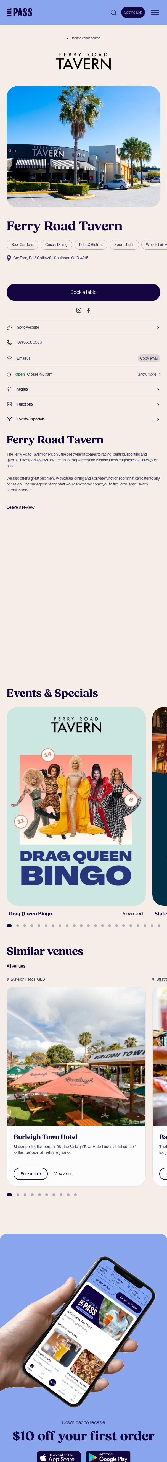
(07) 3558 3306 (24, 342)
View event (133, 913)
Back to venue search (83, 38)
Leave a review (21, 507)
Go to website (83, 327)
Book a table (83, 292)
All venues (16, 966)
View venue (63, 1174)
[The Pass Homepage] (19, 12)
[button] (9, 925)
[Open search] (113, 12)
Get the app (133, 12)
